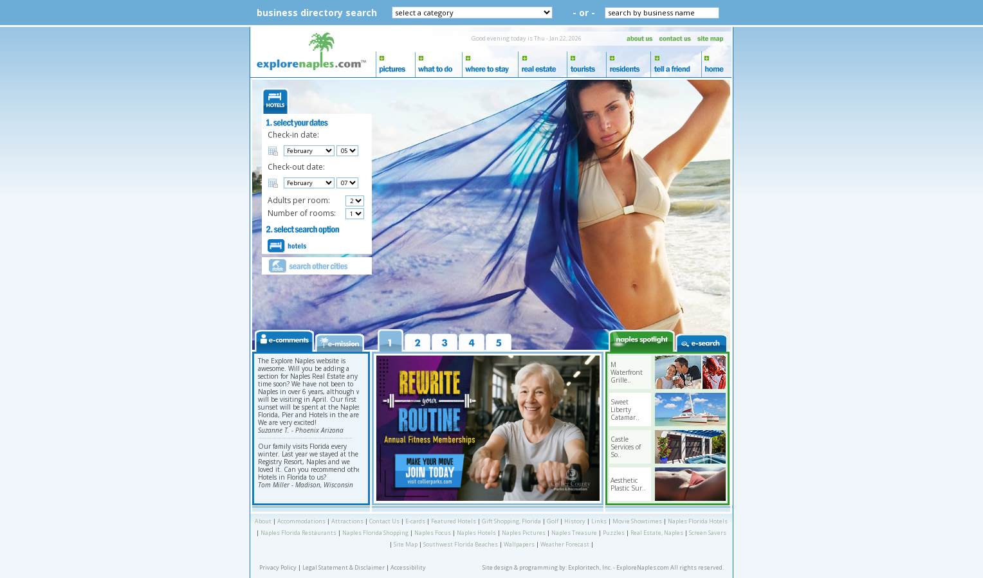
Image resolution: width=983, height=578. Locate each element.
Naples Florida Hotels (698, 521)
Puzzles (614, 532)
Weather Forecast (564, 544)
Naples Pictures (524, 532)
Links (599, 521)
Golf (552, 521)
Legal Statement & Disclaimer (343, 567)
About (263, 521)
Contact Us (384, 521)
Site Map (406, 544)
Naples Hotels (476, 532)
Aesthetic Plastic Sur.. (628, 484)
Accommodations (301, 521)
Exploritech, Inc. (590, 567)
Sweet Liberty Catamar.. (625, 409)
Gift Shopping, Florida (511, 521)
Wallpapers (519, 544)
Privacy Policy (278, 567)
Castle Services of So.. (626, 447)
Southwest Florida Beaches (460, 544)
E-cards (415, 521)
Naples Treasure (574, 532)
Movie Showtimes (637, 521)
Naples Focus (432, 532)
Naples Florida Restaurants (298, 532)
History (574, 521)
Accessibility (408, 567)
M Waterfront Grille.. (627, 372)
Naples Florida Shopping (375, 532)
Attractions (347, 521)
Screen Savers (707, 532)
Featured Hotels (453, 521)
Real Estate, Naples (656, 532)
